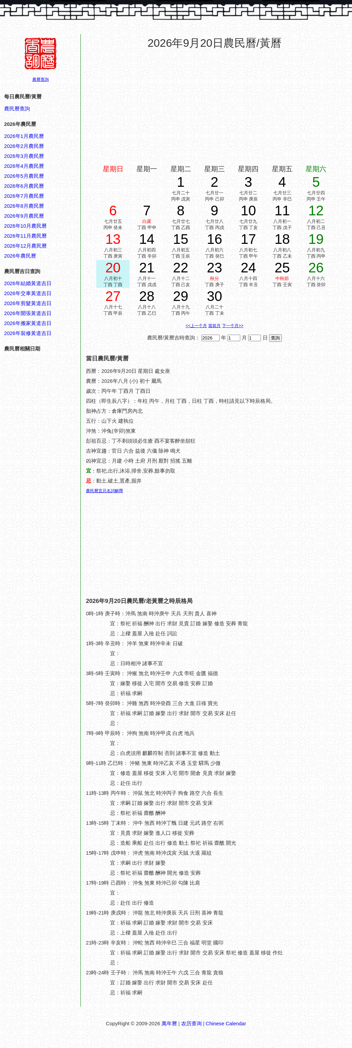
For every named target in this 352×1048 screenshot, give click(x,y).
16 (214, 239)
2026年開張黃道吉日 (28, 313)
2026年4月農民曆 (24, 166)
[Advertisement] (31, 787)
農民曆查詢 (17, 108)
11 (282, 210)
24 (248, 267)
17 (248, 239)
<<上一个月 (196, 325)
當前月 (214, 325)
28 (147, 296)
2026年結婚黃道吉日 (28, 283)
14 (147, 239)
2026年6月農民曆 (24, 186)
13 (113, 239)
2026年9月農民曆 (24, 216)
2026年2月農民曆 (24, 146)
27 (113, 296)
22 (180, 267)
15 (180, 239)
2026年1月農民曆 (24, 136)
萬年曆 (169, 1023)
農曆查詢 (40, 79)
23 (214, 267)
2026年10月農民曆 (25, 226)
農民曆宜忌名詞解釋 (104, 490)
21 (147, 267)
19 (316, 239)
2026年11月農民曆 (25, 236)
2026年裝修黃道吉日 (28, 333)
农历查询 (191, 1023)
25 (282, 267)
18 (282, 239)
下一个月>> (232, 325)
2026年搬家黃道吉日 (28, 323)
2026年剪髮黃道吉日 (28, 303)
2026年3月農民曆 (24, 156)
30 (214, 296)
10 (248, 210)
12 (316, 210)
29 (180, 296)
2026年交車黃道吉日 (28, 293)
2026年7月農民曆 (24, 196)
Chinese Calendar (226, 1023)
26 (316, 267)
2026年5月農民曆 (24, 176)
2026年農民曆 (20, 256)
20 (113, 267)
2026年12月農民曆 (25, 246)
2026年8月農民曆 (24, 206)
